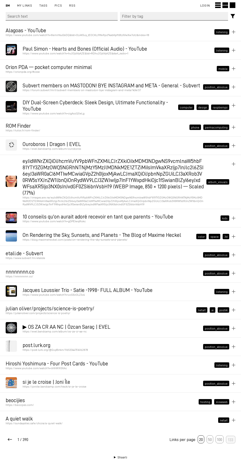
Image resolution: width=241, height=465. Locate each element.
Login (205, 5)
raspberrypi (220, 107)
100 (219, 439)
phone (195, 127)
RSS (72, 5)
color (201, 237)
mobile (223, 68)
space (214, 237)
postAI (223, 310)
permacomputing (216, 127)
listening (222, 32)
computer (186, 107)
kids (225, 218)
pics (58, 5)
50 (210, 439)
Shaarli (122, 457)
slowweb (222, 402)
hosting (205, 402)
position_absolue (216, 87)
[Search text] (62, 16)
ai (212, 310)
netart (202, 310)
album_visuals (218, 182)
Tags (43, 5)
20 (201, 439)
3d (226, 237)
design (202, 107)
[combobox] (174, 16)
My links (24, 5)
